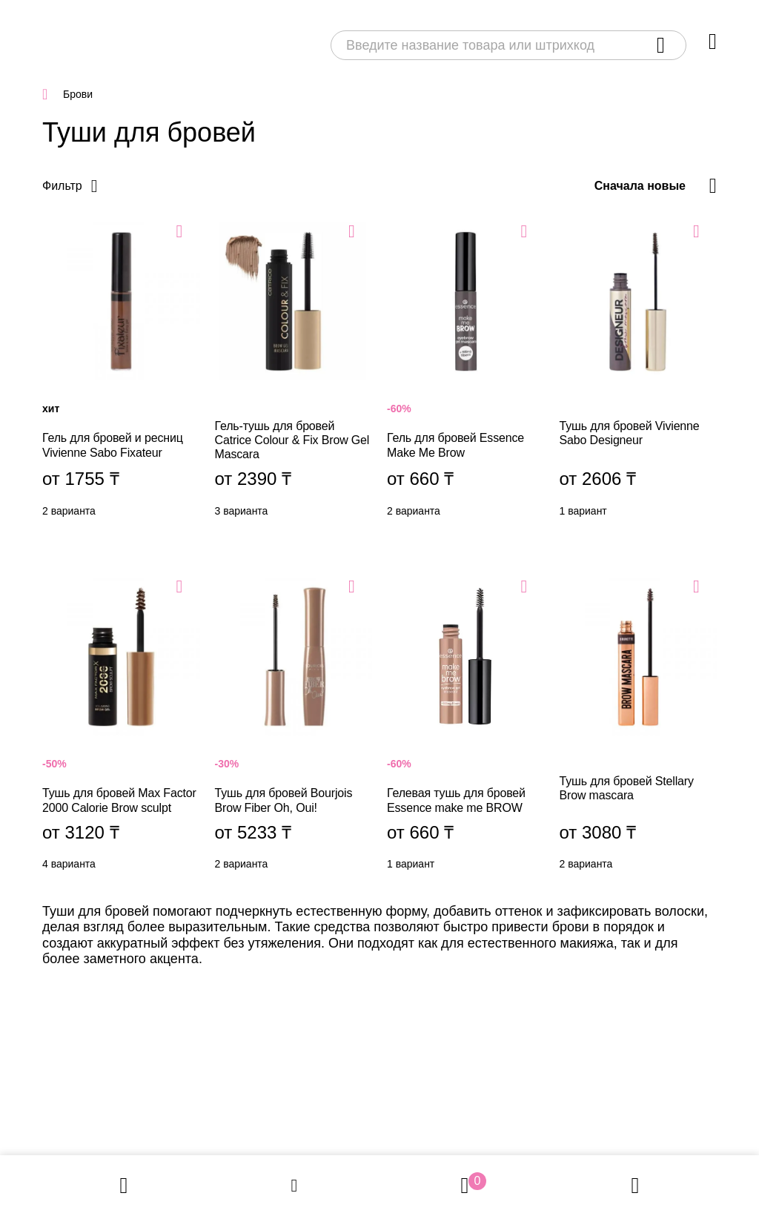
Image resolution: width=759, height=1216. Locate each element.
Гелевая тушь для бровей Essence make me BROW (466, 727)
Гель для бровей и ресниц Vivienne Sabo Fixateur (121, 373)
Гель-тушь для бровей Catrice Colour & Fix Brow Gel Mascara (294, 373)
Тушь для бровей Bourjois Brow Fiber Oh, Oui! (294, 727)
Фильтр (62, 185)
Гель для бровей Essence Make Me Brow (466, 373)
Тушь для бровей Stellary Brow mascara (638, 727)
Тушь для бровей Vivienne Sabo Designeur (638, 373)
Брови (78, 94)
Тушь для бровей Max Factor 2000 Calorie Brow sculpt (121, 727)
